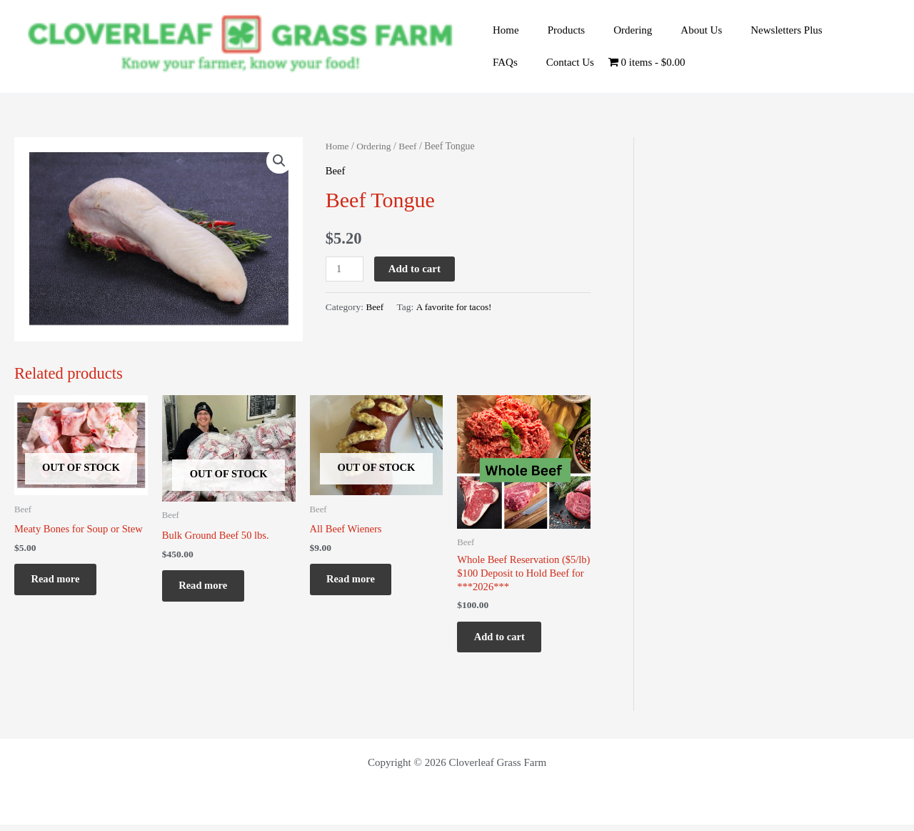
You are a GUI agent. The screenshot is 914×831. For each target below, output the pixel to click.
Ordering (615, 35)
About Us (676, 35)
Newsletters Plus (754, 35)
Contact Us (513, 55)
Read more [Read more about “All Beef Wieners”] (356, 582)
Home (502, 35)
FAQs (824, 35)
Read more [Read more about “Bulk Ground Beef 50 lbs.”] (208, 588)
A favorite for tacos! (455, 306)
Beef (410, 146)
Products (556, 35)
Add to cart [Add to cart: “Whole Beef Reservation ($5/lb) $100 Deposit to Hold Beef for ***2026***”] (504, 640)
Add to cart (415, 268)
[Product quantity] (345, 269)
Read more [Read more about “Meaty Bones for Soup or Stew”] (61, 582)
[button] (279, 161)
